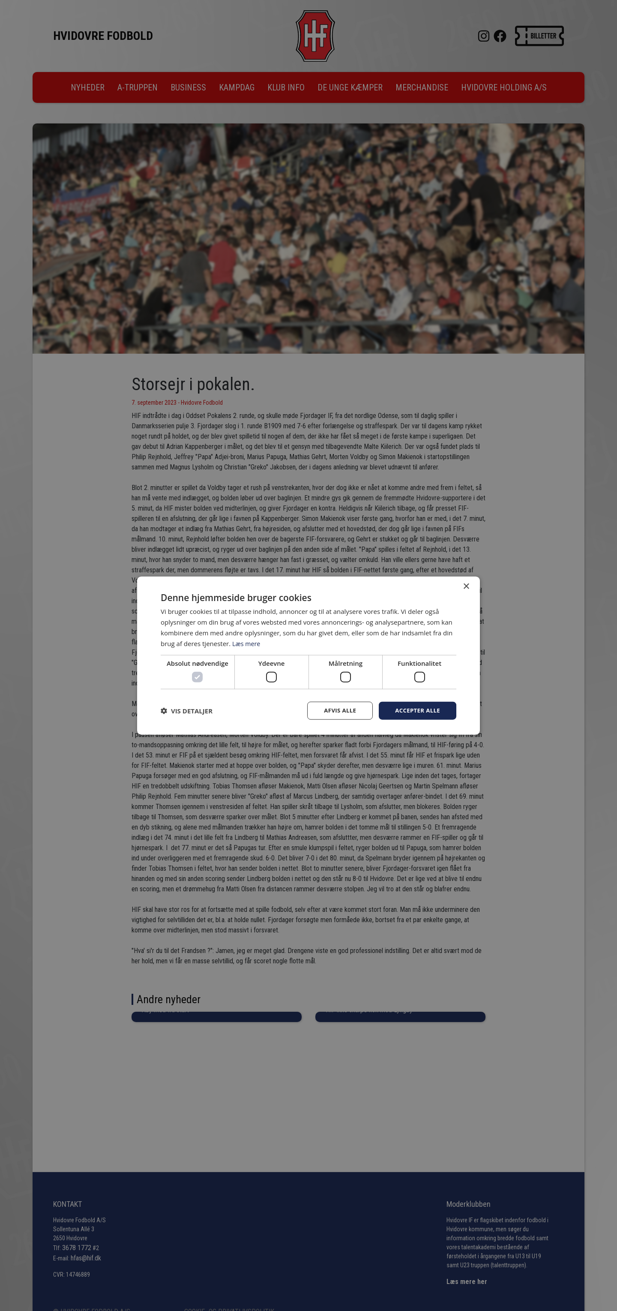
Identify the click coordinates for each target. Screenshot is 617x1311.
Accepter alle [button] (416, 710)
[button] (187, 710)
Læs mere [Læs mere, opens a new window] (247, 642)
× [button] (466, 586)
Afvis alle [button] (336, 710)
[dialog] (308, 655)
